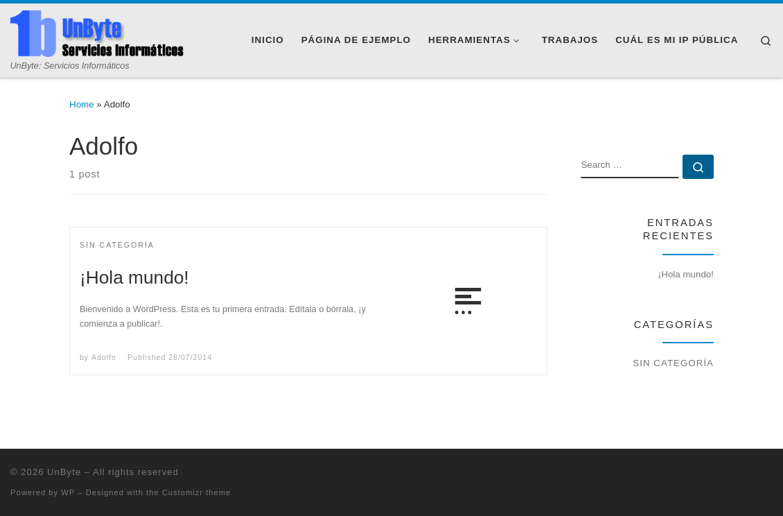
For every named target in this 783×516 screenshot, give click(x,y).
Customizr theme (196, 492)
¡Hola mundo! (134, 277)
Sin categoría (673, 363)
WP (68, 492)
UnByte (64, 472)
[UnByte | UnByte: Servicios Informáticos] (97, 33)
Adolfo (103, 357)
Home (81, 104)
